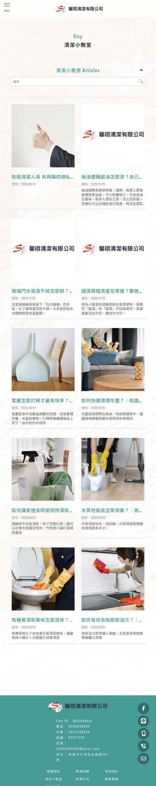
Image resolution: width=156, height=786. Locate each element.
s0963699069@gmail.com (78, 748)
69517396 (77, 737)
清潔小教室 (53, 778)
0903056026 (79, 731)
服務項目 (53, 771)
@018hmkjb (83, 720)
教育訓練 (82, 771)
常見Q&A (111, 771)
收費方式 (82, 778)
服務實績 (111, 778)
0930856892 (79, 726)
